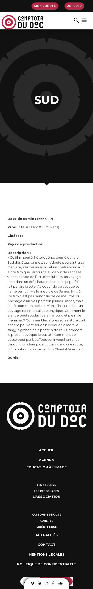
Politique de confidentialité (46, 564)
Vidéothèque (46, 527)
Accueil (46, 450)
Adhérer (74, 6)
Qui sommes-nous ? (46, 514)
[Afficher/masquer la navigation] (84, 20)
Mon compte (45, 6)
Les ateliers (46, 485)
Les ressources (46, 491)
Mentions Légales (46, 554)
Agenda (46, 460)
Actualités (46, 535)
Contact (47, 544)
